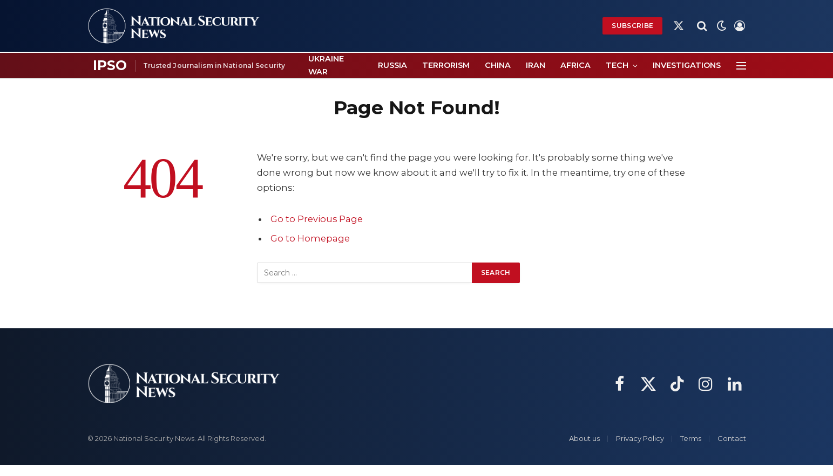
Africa (575, 65)
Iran (535, 65)
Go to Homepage (310, 238)
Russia (392, 65)
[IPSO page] (110, 66)
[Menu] (741, 65)
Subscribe (632, 26)
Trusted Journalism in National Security (214, 65)
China (498, 65)
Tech (617, 65)
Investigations (687, 65)
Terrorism (446, 65)
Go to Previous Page (316, 218)
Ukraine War (326, 65)
